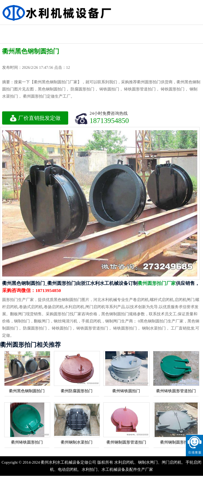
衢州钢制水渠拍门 (77, 442)
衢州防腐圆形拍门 (77, 391)
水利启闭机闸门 (14, 34)
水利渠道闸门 (129, 29)
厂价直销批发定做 (35, 118)
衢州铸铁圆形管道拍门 (176, 391)
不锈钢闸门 (158, 29)
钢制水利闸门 (43, 39)
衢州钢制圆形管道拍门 (126, 442)
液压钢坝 (187, 29)
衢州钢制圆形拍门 (176, 442)
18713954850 (109, 120)
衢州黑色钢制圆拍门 (27, 391)
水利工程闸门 (43, 29)
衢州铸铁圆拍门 (126, 391)
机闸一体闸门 (101, 29)
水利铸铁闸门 (72, 29)
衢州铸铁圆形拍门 (27, 442)
